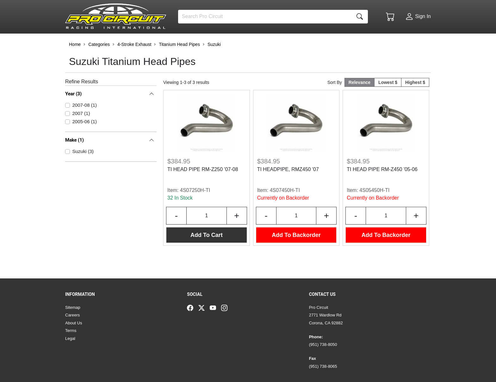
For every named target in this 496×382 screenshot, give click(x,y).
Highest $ (415, 99)
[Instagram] (226, 307)
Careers (72, 315)
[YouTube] (215, 307)
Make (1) (74, 157)
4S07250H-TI (195, 207)
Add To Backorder (296, 252)
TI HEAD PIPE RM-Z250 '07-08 (202, 186)
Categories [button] (99, 61)
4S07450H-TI (285, 207)
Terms (70, 330)
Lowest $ (387, 99)
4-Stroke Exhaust (134, 61)
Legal (70, 338)
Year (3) (73, 111)
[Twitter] (204, 307)
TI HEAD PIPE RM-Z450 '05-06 (382, 186)
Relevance (359, 99)
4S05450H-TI (374, 207)
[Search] (265, 16)
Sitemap (72, 307)
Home (75, 61)
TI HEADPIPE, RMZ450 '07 (288, 186)
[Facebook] (192, 307)
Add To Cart (206, 252)
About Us (73, 323)
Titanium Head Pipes (179, 61)
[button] (84, 41)
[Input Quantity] (206, 233)
